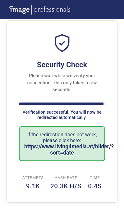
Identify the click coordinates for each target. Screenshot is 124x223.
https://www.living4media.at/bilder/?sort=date (69, 149)
